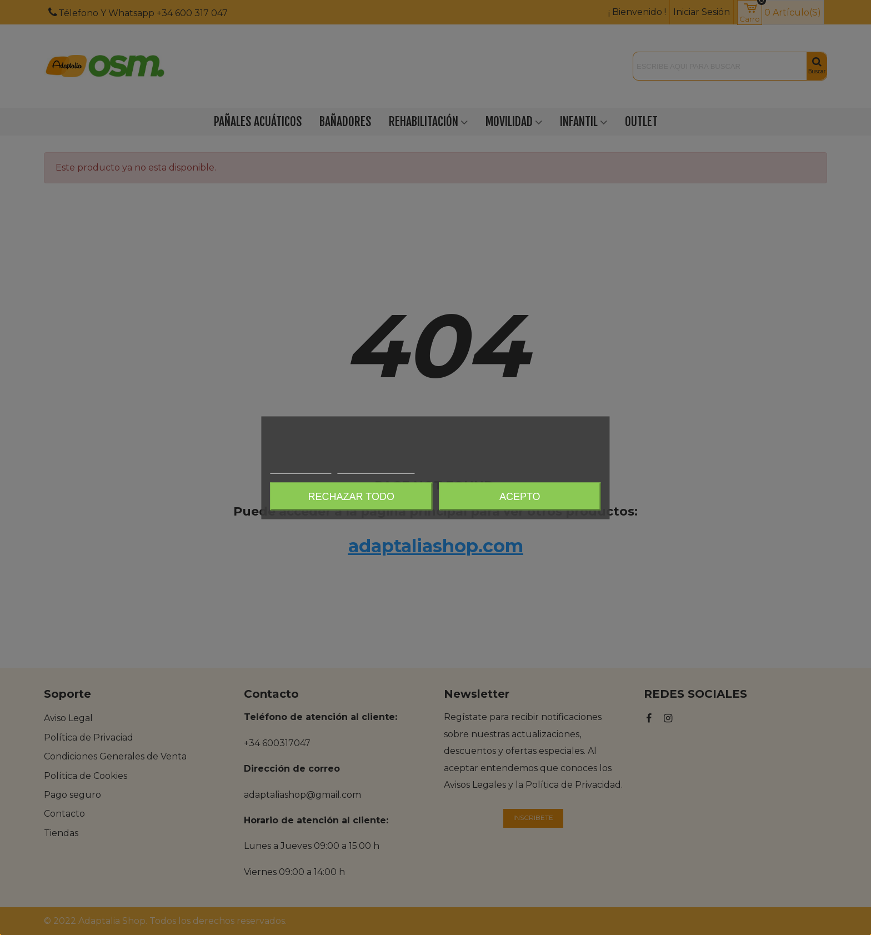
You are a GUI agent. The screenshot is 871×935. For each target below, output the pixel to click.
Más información (300, 468)
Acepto (519, 496)
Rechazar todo (351, 496)
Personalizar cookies (376, 468)
